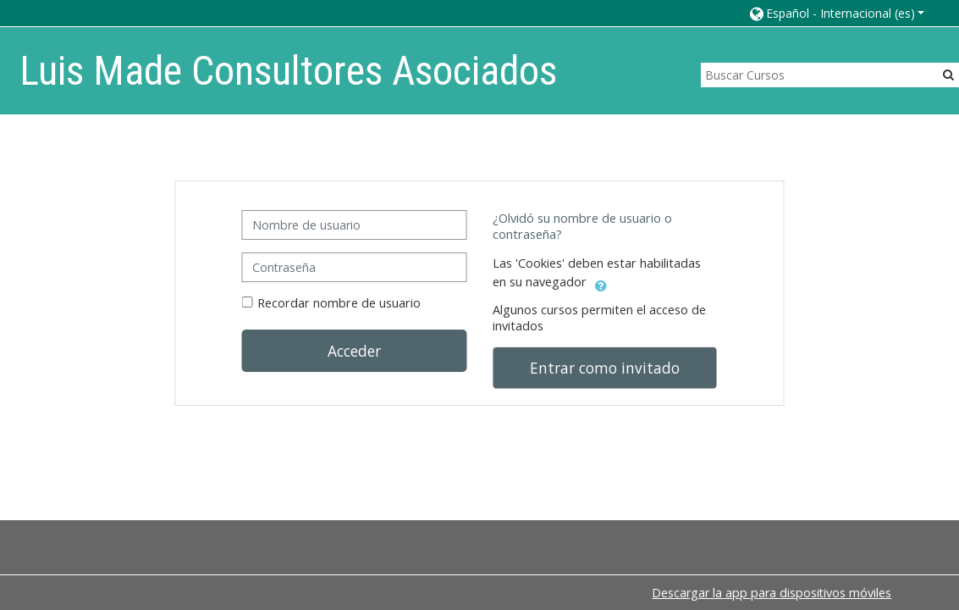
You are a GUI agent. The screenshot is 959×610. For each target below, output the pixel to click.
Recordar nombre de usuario (339, 303)
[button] (836, 13)
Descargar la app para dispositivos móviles (771, 593)
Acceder (354, 351)
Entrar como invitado (605, 368)
